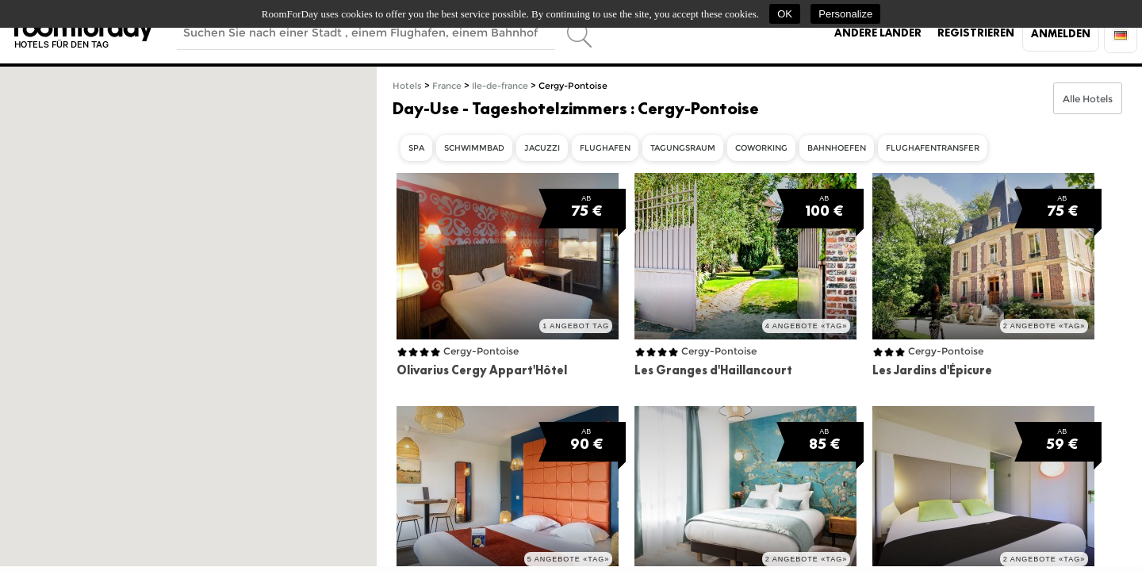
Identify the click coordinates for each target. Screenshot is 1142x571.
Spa (416, 148)
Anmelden (1060, 33)
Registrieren (975, 32)
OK (784, 14)
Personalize (845, 14)
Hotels (407, 86)
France (447, 86)
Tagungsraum (682, 148)
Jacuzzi (542, 148)
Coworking (761, 148)
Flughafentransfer (932, 148)
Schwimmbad (474, 148)
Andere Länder (878, 32)
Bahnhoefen (836, 148)
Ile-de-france (500, 86)
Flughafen (605, 148)
